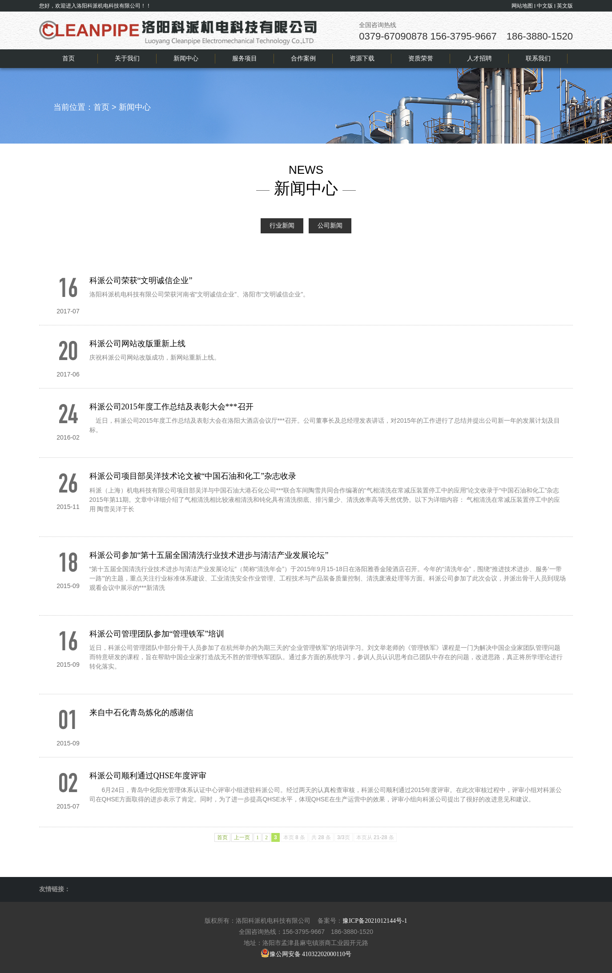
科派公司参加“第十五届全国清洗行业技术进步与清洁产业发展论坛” (209, 555)
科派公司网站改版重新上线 (137, 343)
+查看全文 (103, 308)
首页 (101, 107)
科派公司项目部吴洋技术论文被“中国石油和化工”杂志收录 (193, 476)
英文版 (565, 6)
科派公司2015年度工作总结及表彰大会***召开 (171, 406)
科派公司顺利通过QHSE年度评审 (147, 775)
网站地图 (522, 6)
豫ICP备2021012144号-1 (374, 920)
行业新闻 (282, 225)
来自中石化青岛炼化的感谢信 (141, 712)
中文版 (545, 6)
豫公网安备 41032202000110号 (306, 954)
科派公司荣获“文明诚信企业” (141, 280)
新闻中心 (135, 107)
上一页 (242, 837)
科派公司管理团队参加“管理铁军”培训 (157, 633)
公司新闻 (330, 225)
